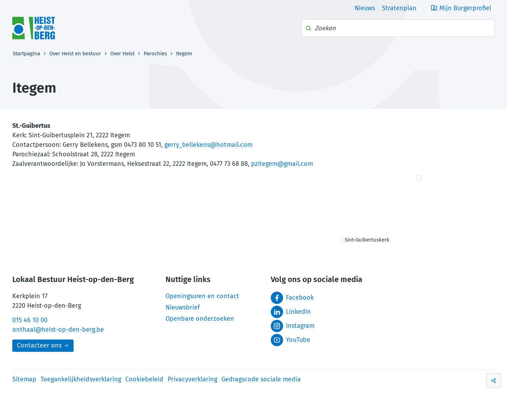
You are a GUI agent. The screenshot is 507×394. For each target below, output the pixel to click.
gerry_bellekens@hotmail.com (208, 145)
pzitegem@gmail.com (282, 164)
